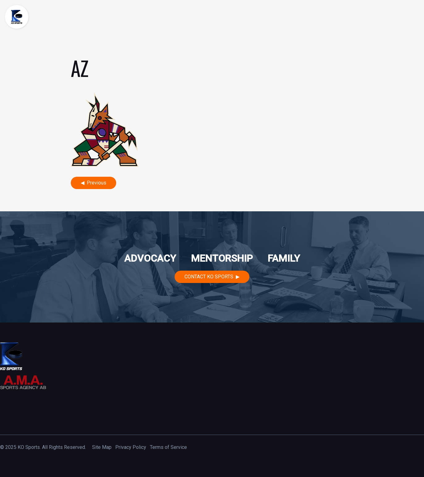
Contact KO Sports (208, 277)
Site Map (102, 447)
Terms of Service (168, 447)
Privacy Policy (130, 447)
